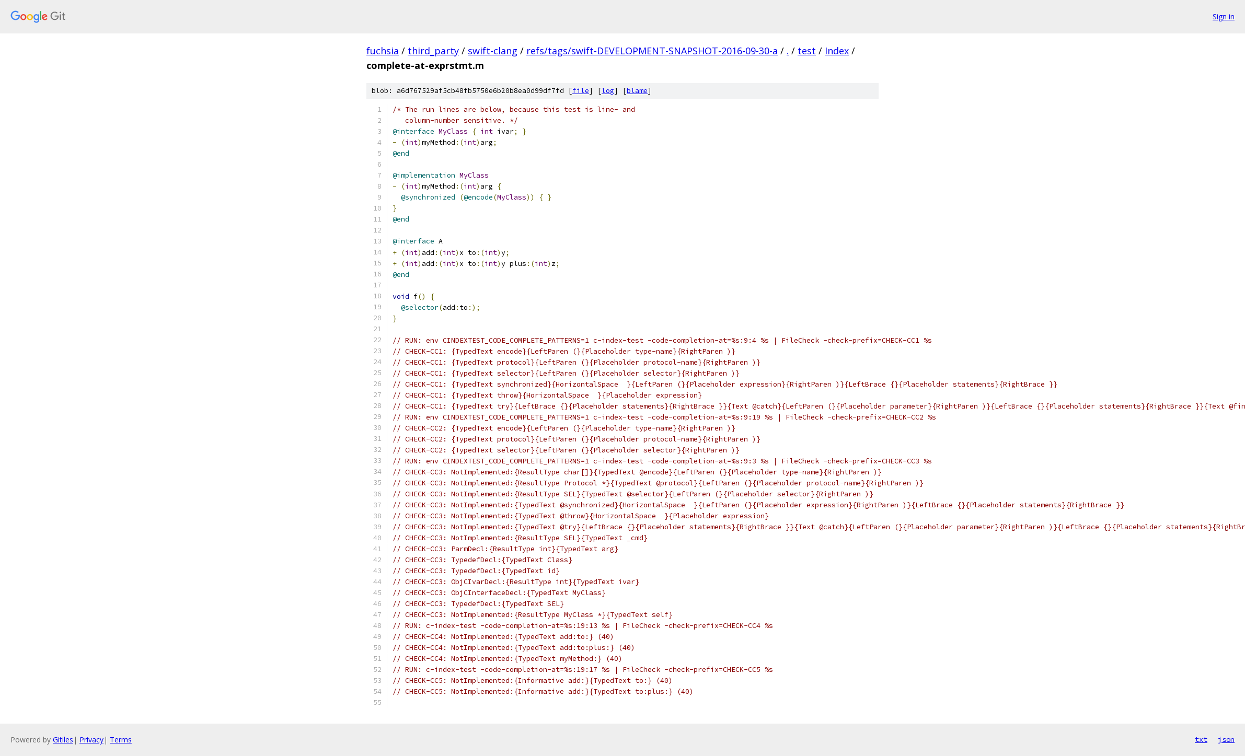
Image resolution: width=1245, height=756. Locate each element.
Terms (121, 740)
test (807, 50)
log (608, 90)
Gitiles (63, 740)
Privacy (91, 740)
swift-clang (492, 50)
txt (1201, 739)
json (1226, 739)
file (580, 90)
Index (837, 50)
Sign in (1224, 16)
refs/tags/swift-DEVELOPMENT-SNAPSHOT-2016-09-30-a (652, 50)
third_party (433, 50)
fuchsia (382, 50)
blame (637, 90)
